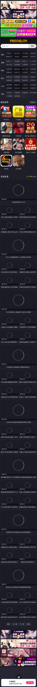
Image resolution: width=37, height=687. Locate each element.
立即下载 (30, 683)
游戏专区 (33, 53)
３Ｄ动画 (33, 61)
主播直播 (25, 64)
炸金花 (17, 57)
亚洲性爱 (9, 69)
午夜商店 (17, 93)
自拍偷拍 (17, 61)
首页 (8, 624)
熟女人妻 (9, 64)
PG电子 (9, 53)
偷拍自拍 (17, 69)
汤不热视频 (33, 93)
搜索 (32, 46)
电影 (2, 70)
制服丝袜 (9, 72)
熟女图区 (25, 80)
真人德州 (17, 53)
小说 (2, 86)
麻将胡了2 (9, 57)
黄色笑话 (25, 88)
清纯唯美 (17, 80)
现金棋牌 (25, 57)
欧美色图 (25, 77)
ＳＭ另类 (33, 64)
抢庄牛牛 (33, 57)
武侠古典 (33, 85)
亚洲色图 (17, 77)
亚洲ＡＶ (9, 61)
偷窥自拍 (9, 77)
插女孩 (9, 93)
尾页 (28, 624)
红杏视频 (9, 96)
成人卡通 (25, 69)
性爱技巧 (33, 88)
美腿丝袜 (9, 80)
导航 (2, 94)
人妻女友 (25, 85)
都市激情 (9, 85)
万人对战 (25, 53)
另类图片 (33, 80)
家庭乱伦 (17, 85)
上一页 (15, 624)
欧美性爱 (33, 69)
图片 (2, 78)
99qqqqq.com (18, 41)
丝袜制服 (17, 64)
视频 (2, 62)
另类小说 (17, 88)
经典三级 (17, 72)
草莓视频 (25, 93)
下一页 (22, 624)
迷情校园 (9, 88)
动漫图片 (33, 77)
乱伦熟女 (25, 72)
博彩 (2, 55)
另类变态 (33, 72)
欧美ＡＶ (25, 61)
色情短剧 (17, 96)
